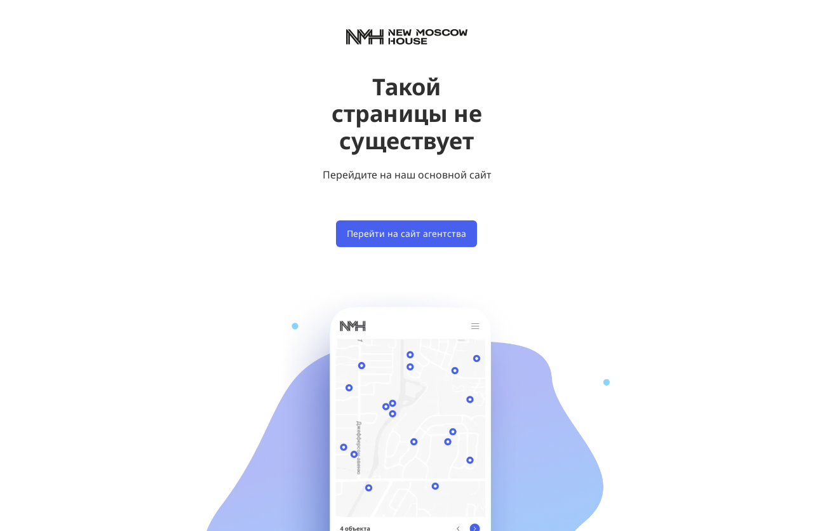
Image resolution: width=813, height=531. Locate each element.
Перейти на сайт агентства (406, 233)
